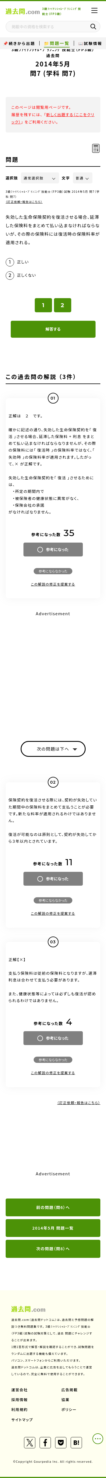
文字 (66, 178)
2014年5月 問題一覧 (52, 1228)
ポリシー (69, 1409)
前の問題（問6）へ (53, 1207)
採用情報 (19, 1399)
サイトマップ (22, 1419)
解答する (53, 329)
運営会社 (19, 1389)
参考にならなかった (52, 571)
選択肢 (12, 178)
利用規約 (19, 1409)
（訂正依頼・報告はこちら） (24, 202)
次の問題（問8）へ (53, 1248)
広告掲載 (69, 1389)
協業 (65, 1399)
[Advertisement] (53, 671)
